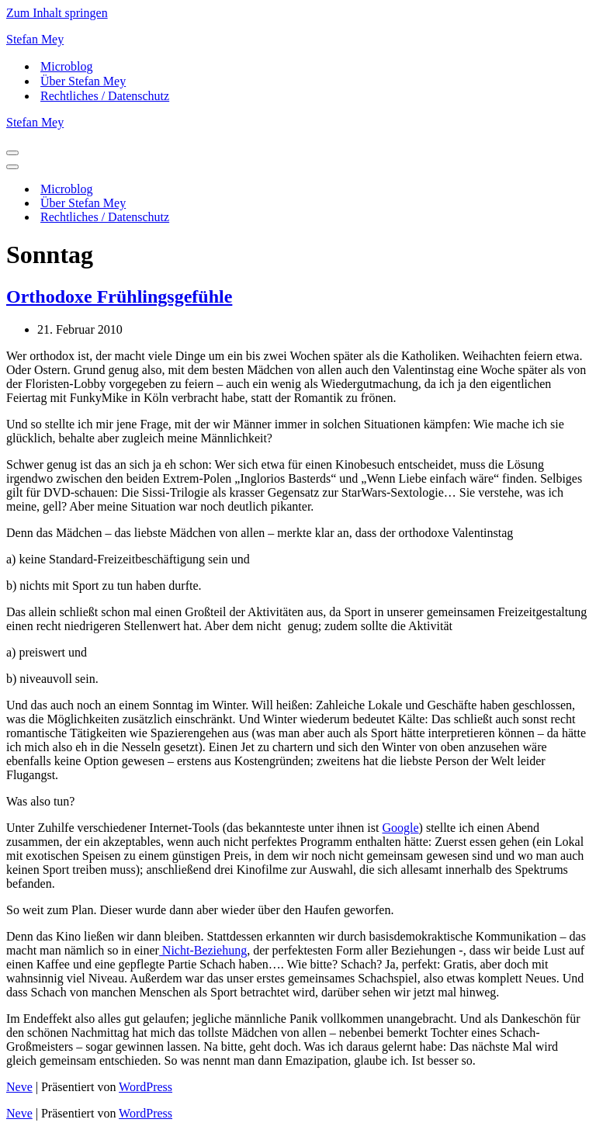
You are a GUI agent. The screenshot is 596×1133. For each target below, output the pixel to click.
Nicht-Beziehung (203, 950)
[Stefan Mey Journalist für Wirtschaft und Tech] (298, 40)
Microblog (66, 66)
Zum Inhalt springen (57, 12)
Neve (19, 1086)
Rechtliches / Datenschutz (104, 95)
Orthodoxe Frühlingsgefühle (119, 296)
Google (400, 827)
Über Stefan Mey (83, 81)
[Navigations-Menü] (12, 153)
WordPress (145, 1086)
